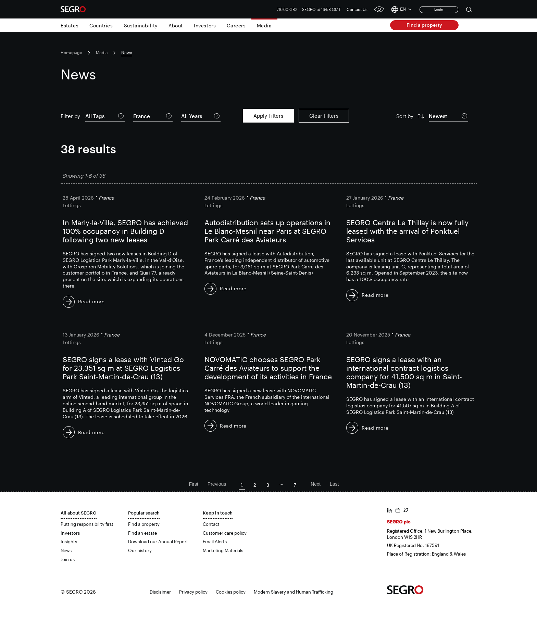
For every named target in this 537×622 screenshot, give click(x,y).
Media (264, 25)
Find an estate (142, 533)
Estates (69, 25)
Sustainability (141, 25)
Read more (91, 301)
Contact (211, 524)
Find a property (424, 25)
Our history (140, 550)
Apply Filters (268, 116)
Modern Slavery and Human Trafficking (293, 592)
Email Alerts (215, 541)
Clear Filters (323, 116)
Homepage (71, 52)
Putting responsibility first (87, 524)
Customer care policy (225, 533)
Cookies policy (231, 592)
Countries (101, 25)
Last (334, 484)
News (66, 550)
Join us (68, 559)
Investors (205, 25)
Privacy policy (193, 592)
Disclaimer (160, 592)
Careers (236, 25)
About (175, 25)
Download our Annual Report (158, 541)
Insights (69, 541)
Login (438, 9)
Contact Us (357, 9)
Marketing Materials (223, 550)
